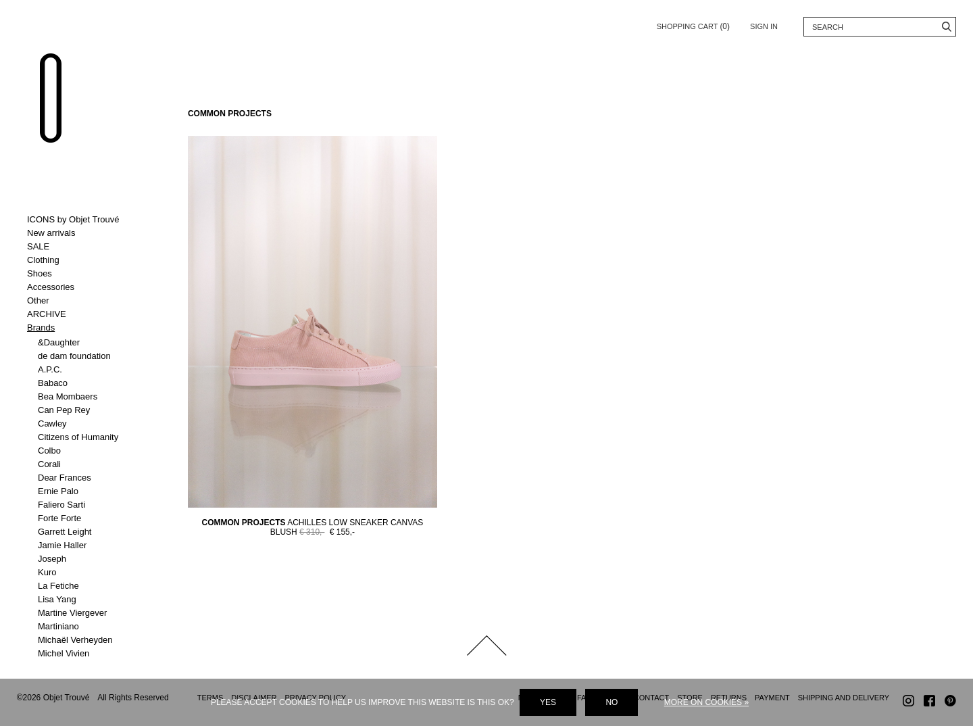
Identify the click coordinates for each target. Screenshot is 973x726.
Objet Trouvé (50, 98)
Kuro (47, 572)
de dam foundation (74, 356)
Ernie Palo (58, 491)
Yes (548, 702)
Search (946, 27)
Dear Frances (64, 478)
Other (38, 300)
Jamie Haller (62, 545)
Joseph (52, 559)
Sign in (764, 26)
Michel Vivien (63, 653)
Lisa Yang (57, 599)
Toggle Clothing (83, 260)
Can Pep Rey (64, 410)
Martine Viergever (72, 613)
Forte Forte (59, 518)
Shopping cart (693, 24)
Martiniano (58, 626)
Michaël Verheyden (75, 640)
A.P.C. (50, 369)
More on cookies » (706, 702)
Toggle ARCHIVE (83, 314)
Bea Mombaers (67, 396)
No (611, 702)
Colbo (49, 450)
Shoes (39, 273)
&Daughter (59, 342)
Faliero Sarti (61, 505)
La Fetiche (58, 586)
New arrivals (51, 233)
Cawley (52, 423)
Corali (49, 464)
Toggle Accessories (83, 287)
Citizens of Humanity (78, 437)
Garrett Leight (65, 532)
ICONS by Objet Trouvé (73, 219)
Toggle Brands (83, 328)
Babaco (53, 383)
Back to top (486, 645)
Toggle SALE (83, 246)
